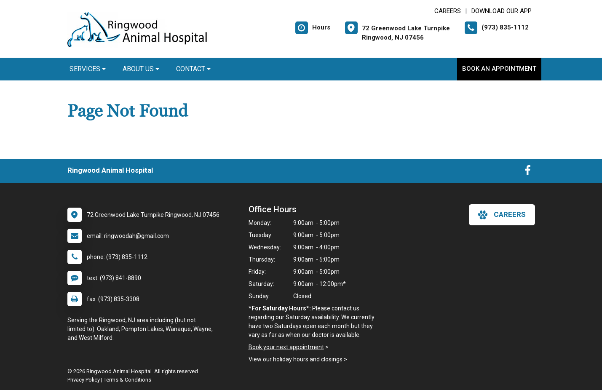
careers (502, 214)
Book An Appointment (499, 68)
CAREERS (447, 11)
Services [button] (88, 69)
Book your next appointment (286, 347)
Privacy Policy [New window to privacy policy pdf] (83, 380)
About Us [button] (141, 69)
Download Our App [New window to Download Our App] (501, 11)
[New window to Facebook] (527, 172)
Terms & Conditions (127, 380)
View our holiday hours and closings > (298, 359)
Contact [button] (193, 69)
